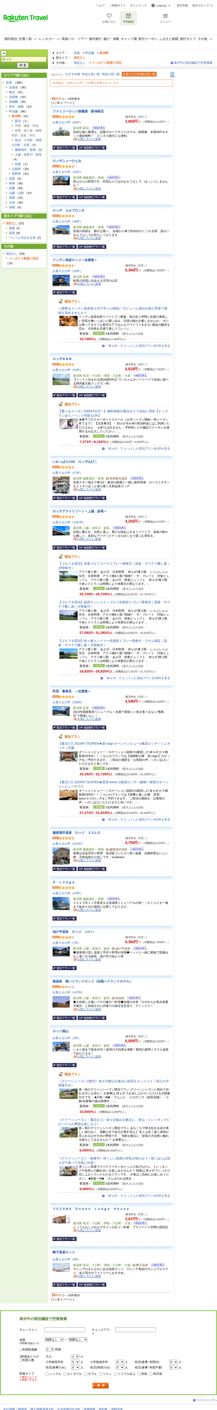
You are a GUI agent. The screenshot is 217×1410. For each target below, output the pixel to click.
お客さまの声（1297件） (69, 522)
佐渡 (18, 164)
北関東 (13, 97)
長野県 (16, 173)
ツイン (107, 1374)
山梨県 (16, 169)
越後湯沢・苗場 (25, 149)
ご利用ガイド (117, 5)
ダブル (92, 1374)
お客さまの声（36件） (68, 221)
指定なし (80, 62)
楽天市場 (182, 5)
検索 (101, 1386)
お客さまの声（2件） (67, 1038)
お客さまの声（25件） (68, 370)
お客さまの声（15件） (68, 172)
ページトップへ (206, 1400)
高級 (12, 228)
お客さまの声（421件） (68, 843)
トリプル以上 (126, 1374)
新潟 (18, 121)
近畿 (12, 188)
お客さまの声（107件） (68, 992)
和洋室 (157, 1374)
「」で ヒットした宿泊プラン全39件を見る (137, 678)
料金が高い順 (111, 74)
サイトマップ (138, 5)
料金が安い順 (91, 74)
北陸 (12, 178)
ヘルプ (100, 5)
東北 (12, 92)
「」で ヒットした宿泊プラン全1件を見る (137, 345)
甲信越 (89, 53)
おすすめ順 (72, 74)
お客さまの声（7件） (67, 942)
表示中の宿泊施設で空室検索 (193, 62)
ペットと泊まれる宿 (22, 237)
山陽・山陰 (16, 193)
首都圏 (13, 101)
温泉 (12, 233)
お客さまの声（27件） (68, 472)
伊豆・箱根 (16, 106)
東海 (12, 183)
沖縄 (12, 207)
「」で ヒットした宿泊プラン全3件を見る (137, 1195)
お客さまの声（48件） (68, 122)
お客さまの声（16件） (68, 271)
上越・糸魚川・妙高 (28, 154)
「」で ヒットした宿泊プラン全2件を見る (137, 819)
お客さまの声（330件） (68, 702)
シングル (55, 1374)
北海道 (13, 87)
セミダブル (74, 1374)
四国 (12, 197)
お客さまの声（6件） (67, 1259)
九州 (12, 202)
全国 (77, 53)
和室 (144, 1374)
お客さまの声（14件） (68, 893)
